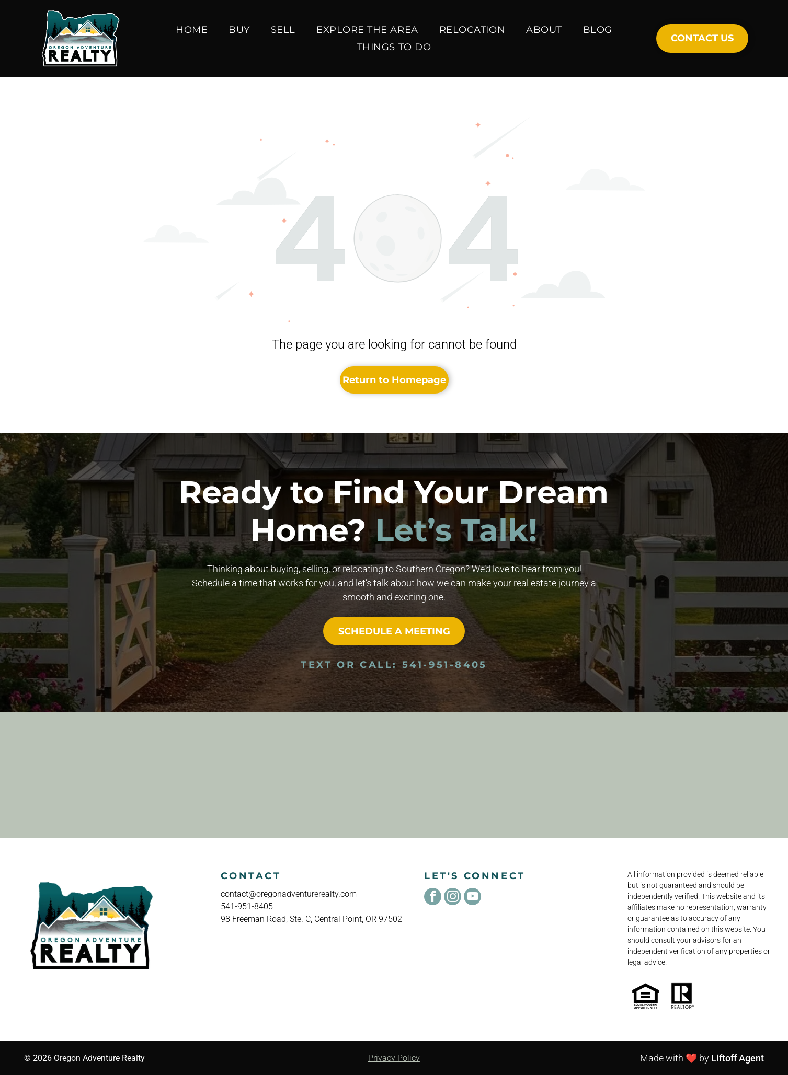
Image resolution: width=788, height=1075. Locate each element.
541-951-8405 (444, 665)
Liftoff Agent (737, 1058)
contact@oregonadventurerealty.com (289, 894)
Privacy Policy (394, 1058)
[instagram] (452, 898)
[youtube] (472, 898)
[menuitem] (191, 29)
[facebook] (432, 898)
